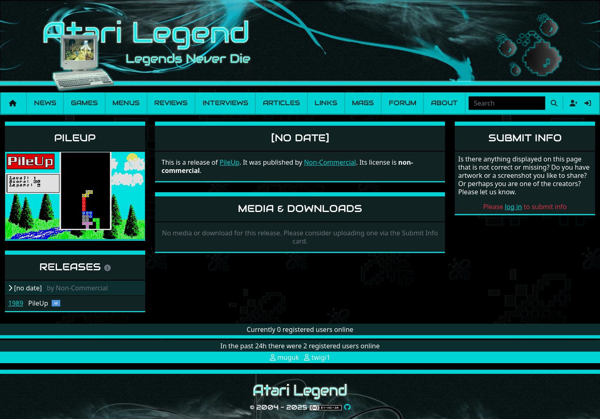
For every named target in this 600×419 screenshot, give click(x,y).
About (444, 103)
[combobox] (506, 103)
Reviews (170, 103)
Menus (125, 103)
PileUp (75, 137)
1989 (15, 303)
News (45, 103)
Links (326, 103)
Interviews (225, 103)
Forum (402, 103)
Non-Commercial (330, 162)
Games (84, 103)
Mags (363, 103)
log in (513, 206)
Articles (281, 103)
